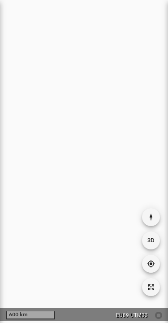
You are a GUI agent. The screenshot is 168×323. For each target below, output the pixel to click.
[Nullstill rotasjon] (151, 217)
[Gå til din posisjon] (151, 264)
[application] (84, 160)
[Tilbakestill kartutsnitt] (151, 287)
